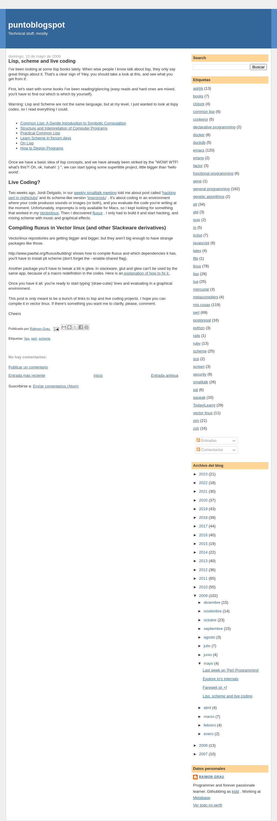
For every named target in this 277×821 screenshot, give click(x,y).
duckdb (199, 142)
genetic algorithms (208, 196)
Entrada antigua (164, 375)
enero (209, 734)
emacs (198, 150)
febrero (210, 725)
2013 (204, 561)
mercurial (201, 289)
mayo (209, 663)
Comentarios (210, 449)
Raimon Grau (211, 777)
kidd (235, 791)
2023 (204, 474)
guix (196, 220)
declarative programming (214, 127)
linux (197, 266)
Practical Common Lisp (40, 133)
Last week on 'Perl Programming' (231, 670)
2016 (204, 535)
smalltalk (200, 382)
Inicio (98, 375)
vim (196, 420)
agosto (210, 637)
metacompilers (205, 297)
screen (199, 366)
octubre (211, 620)
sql (195, 389)
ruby (196, 343)
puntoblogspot (36, 24)
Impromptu (97, 198)
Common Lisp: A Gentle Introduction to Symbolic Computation (73, 123)
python (199, 328)
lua (195, 281)
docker (199, 135)
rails (196, 335)
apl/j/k (198, 88)
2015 (204, 543)
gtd (195, 212)
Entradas (207, 440)
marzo (210, 716)
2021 (204, 491)
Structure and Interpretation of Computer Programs (63, 128)
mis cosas (201, 304)
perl (34, 338)
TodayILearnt (204, 405)
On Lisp (27, 143)
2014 (204, 552)
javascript (201, 243)
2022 (204, 482)
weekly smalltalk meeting (95, 192)
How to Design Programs (42, 148)
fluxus (98, 213)
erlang (198, 158)
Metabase (201, 797)
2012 (204, 570)
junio (208, 655)
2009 (204, 595)
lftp (195, 258)
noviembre (213, 611)
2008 (204, 745)
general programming (211, 189)
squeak (199, 397)
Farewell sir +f (215, 687)
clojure (198, 104)
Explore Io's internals (220, 679)
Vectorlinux (49, 213)
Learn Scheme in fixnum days (45, 138)
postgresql (202, 320)
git (195, 204)
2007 (204, 754)
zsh (196, 428)
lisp (26, 338)
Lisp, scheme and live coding (227, 696)
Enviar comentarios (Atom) (56, 386)
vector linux (203, 413)
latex (197, 250)
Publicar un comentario (28, 367)
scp (196, 359)
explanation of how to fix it (146, 273)
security (199, 374)
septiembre (214, 628)
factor (198, 165)
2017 (204, 526)
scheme (44, 338)
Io (194, 227)
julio (208, 646)
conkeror (200, 119)
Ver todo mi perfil (207, 805)
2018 (204, 517)
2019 (204, 509)
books (198, 96)
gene (197, 181)
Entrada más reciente (27, 375)
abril (208, 707)
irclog (197, 235)
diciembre (212, 602)
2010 (204, 587)
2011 (204, 578)
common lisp (204, 111)
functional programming (213, 173)
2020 (204, 500)
